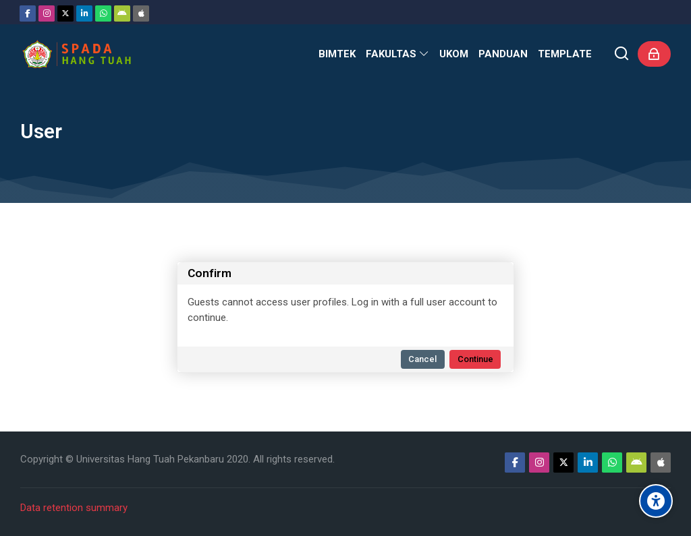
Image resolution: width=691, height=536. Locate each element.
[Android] (122, 13)
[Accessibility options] (656, 501)
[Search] (621, 54)
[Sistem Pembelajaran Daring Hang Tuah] (76, 54)
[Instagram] (46, 13)
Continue (475, 359)
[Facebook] (28, 13)
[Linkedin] (84, 13)
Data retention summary (74, 508)
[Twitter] (65, 13)
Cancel (422, 359)
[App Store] (141, 13)
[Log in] (654, 54)
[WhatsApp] (103, 13)
